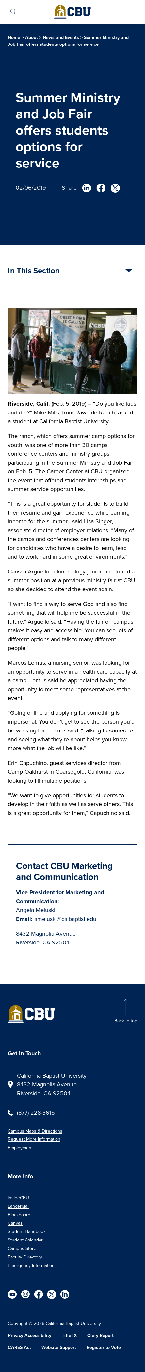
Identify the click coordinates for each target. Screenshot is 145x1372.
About (31, 37)
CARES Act (19, 1347)
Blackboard (19, 1214)
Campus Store (22, 1248)
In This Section (34, 271)
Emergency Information (31, 1265)
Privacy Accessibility (29, 1335)
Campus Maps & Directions (35, 1131)
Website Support (58, 1347)
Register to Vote (104, 1347)
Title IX (69, 1335)
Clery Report (100, 1335)
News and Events (61, 37)
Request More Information (34, 1139)
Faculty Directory (25, 1257)
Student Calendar (25, 1240)
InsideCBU (18, 1197)
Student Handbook (27, 1231)
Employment (20, 1147)
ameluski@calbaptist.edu (65, 919)
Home (14, 37)
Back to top (125, 1020)
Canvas (15, 1223)
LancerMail (18, 1206)
